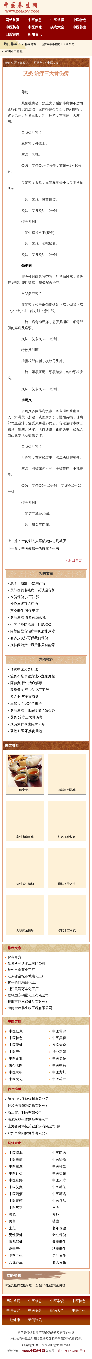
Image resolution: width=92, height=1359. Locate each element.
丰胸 (55, 1207)
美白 (12, 1221)
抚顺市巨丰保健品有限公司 (28, 1001)
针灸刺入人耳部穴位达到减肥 (43, 541)
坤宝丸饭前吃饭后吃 (18, 1285)
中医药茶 (59, 1187)
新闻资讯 (35, 34)
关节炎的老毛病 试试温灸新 (32, 590)
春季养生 (59, 1242)
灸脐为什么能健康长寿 (27, 724)
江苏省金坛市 (67, 837)
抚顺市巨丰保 (67, 930)
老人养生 (59, 1262)
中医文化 (16, 1079)
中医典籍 (16, 1160)
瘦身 (55, 1214)
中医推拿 (59, 1166)
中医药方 (59, 1079)
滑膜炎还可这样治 (24, 604)
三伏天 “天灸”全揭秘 (26, 703)
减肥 (12, 1214)
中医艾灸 (53, 63)
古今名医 (16, 1065)
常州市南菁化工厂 (16, 51)
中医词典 (16, 1153)
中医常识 (57, 20)
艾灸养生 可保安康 (24, 611)
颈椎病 (26, 266)
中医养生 (79, 27)
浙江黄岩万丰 (67, 883)
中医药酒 (16, 1194)
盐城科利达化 (67, 790)
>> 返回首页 (73, 560)
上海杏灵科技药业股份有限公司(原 (34, 1126)
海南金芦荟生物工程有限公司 (30, 1008)
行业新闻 (59, 1052)
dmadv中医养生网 (33, 1351)
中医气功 (16, 1207)
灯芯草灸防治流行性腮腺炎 (31, 624)
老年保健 (59, 1228)
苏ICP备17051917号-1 (71, 1351)
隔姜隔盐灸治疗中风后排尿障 (32, 631)
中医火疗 (59, 1180)
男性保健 (16, 1235)
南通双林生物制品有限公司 (28, 1119)
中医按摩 (16, 1166)
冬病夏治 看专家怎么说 (28, 617)
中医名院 (59, 1058)
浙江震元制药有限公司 (25, 1112)
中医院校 (16, 1072)
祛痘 (55, 1221)
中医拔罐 (59, 1173)
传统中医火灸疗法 (24, 669)
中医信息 (35, 20)
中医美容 (12, 27)
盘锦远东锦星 (25, 930)
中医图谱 (59, 1153)
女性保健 (59, 1235)
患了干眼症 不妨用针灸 (28, 583)
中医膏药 (16, 1201)
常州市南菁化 (25, 837)
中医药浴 (59, 1194)
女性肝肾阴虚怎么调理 (50, 1285)
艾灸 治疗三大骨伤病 (26, 717)
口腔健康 (12, 34)
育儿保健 (16, 1242)
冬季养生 (16, 1255)
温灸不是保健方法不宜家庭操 (32, 676)
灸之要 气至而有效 (24, 697)
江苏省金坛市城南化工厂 (26, 976)
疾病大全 (57, 27)
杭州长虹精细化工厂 (23, 982)
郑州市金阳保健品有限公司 (28, 1133)
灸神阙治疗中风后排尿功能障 (32, 645)
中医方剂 (59, 1072)
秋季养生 (59, 1249)
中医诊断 (59, 1160)
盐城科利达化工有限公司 (58, 44)
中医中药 (59, 1065)
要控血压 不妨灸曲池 (26, 731)
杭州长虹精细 (25, 883)
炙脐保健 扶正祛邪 (24, 597)
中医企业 (16, 1058)
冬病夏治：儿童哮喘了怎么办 (32, 710)
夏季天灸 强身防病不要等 (29, 690)
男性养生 (59, 1255)
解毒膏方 (30, 44)
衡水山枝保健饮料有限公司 (28, 1099)
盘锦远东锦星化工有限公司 (28, 995)
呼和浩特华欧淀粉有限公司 (28, 1106)
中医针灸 (16, 1173)
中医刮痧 (16, 1180)
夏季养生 (16, 1249)
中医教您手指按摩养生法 (40, 548)
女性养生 (16, 1262)
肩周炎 (26, 400)
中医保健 (35, 27)
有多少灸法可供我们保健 (29, 638)
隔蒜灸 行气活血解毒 (26, 683)
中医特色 (79, 20)
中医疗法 (59, 1201)
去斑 (12, 1228)
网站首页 (12, 20)
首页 (23, 63)
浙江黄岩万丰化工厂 (23, 989)
